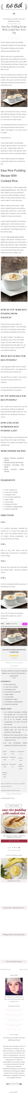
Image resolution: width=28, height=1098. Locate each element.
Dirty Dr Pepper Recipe (14, 1029)
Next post (23, 969)
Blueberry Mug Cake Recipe (13, 462)
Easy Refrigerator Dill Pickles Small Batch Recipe (14, 1025)
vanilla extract (17, 506)
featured (13, 850)
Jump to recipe (14, 37)
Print (25, 624)
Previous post (6, 969)
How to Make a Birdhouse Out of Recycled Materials (14, 1020)
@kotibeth (14, 1092)
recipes (18, 850)
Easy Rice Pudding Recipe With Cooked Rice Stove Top (14, 1010)
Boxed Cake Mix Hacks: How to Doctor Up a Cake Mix (14, 1015)
